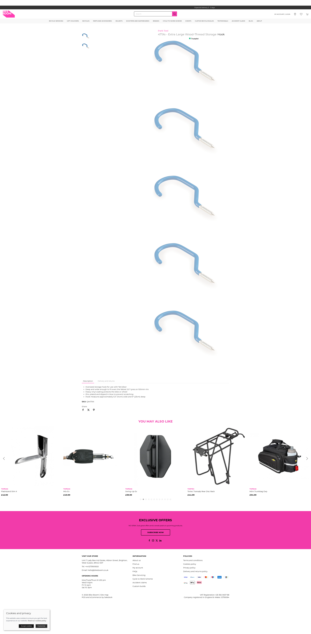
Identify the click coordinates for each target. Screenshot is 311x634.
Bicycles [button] (85, 21)
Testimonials (222, 21)
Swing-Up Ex (131, 491)
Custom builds (139, 586)
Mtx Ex (66, 491)
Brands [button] (156, 21)
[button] (301, 14)
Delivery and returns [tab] (106, 381)
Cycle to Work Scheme (172, 21)
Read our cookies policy (37, 621)
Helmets (118, 21)
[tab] (140, 499)
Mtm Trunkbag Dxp (258, 491)
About (259, 21)
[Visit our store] (295, 14)
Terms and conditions (193, 560)
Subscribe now (155, 532)
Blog (251, 21)
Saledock (108, 597)
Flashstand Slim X (9, 491)
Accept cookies (26, 626)
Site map (104, 595)
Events (188, 21)
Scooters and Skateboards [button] (137, 21)
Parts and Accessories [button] (102, 21)
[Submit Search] (174, 13)
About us (137, 560)
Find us (136, 564)
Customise (41, 626)
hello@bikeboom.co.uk (98, 570)
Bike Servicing (139, 575)
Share (84, 406)
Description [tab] (88, 381)
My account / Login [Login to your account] (282, 14)
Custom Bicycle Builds (204, 21)
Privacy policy (189, 568)
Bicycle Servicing (56, 21)
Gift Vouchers (73, 21)
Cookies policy (189, 564)
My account (138, 568)
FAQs (135, 571)
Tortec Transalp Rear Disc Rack (201, 491)
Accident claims (140, 582)
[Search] (155, 13)
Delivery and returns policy (195, 571)
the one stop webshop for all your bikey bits (155, 7)
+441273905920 (92, 566)
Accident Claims (238, 21)
